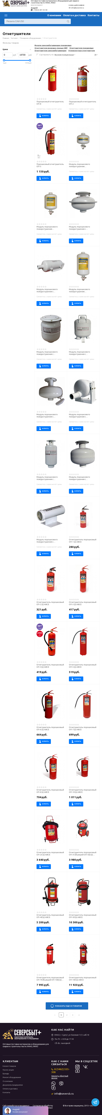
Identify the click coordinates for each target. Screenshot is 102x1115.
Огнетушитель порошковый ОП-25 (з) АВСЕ (50, 853)
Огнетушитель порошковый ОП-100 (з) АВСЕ (82, 978)
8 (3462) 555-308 (60, 1071)
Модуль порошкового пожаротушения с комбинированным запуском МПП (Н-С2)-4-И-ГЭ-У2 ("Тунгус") (83, 228)
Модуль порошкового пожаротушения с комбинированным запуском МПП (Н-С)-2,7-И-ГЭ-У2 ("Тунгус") (50, 353)
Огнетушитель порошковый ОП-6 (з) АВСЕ (50, 728)
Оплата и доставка (74, 15)
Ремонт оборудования (12, 1077)
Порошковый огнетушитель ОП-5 (50, 165)
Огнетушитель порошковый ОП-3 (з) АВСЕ (82, 603)
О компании (54, 15)
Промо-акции (8, 1070)
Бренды (6, 1073)
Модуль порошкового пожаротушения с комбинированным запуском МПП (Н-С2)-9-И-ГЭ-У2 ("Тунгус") (83, 478)
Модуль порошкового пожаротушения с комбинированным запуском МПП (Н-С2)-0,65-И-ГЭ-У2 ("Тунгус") (50, 541)
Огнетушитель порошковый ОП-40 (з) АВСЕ (50, 916)
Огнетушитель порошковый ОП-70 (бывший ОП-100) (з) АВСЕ (50, 978)
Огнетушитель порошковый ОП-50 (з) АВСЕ (82, 916)
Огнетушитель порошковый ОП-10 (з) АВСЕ (82, 791)
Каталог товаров (9, 1066)
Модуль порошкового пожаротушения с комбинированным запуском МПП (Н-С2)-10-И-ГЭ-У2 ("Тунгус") (83, 353)
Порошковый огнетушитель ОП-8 (50, 103)
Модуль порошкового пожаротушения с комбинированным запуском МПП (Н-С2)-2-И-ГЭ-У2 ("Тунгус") (50, 478)
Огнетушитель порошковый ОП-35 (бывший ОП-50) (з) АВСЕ (82, 853)
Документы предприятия (13, 1085)
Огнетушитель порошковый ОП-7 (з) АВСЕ (82, 728)
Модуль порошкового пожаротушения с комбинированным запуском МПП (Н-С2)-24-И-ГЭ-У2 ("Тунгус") (50, 290)
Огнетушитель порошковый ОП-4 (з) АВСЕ (50, 666)
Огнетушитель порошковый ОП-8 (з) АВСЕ (50, 791)
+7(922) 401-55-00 (39, 10)
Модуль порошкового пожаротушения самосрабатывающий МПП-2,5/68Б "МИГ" (79, 165)
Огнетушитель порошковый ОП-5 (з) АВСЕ (82, 666)
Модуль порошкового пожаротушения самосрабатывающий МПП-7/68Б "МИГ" (79, 290)
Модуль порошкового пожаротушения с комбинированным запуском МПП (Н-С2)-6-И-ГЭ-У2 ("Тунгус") (50, 415)
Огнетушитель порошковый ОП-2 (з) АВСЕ (50, 603)
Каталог (6, 15)
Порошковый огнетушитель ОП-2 (82, 103)
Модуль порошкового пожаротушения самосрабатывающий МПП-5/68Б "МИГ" (47, 228)
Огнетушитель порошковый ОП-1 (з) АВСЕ (82, 541)
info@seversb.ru (76, 8)
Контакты (93, 15)
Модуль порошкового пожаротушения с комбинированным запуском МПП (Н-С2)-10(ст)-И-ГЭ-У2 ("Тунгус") (83, 415)
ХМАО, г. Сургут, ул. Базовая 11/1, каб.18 (70, 1035)
